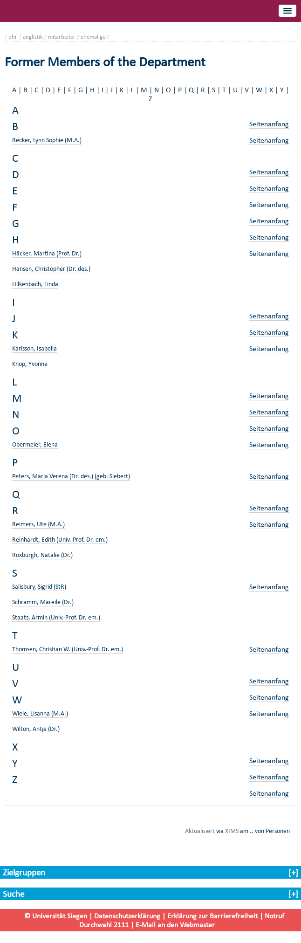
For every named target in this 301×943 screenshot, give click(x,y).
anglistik (33, 36)
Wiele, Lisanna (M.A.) (40, 713)
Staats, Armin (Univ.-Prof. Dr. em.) (56, 617)
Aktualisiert (200, 830)
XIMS (232, 830)
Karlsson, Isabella (34, 348)
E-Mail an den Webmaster (175, 924)
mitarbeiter (61, 36)
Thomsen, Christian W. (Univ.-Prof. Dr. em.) (67, 649)
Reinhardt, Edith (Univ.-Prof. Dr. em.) (60, 540)
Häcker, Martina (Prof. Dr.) (47, 253)
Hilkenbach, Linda (35, 284)
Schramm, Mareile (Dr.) (43, 602)
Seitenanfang (269, 123)
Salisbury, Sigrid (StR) (39, 587)
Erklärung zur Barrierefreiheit (212, 915)
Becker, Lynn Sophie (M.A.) (47, 140)
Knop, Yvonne (30, 364)
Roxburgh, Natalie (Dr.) (42, 555)
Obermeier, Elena (35, 444)
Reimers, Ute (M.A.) (38, 524)
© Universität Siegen (55, 915)
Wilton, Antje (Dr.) (36, 729)
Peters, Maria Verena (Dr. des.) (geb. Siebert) (71, 476)
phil (13, 36)
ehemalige (93, 36)
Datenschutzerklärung (127, 915)
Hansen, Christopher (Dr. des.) (51, 269)
